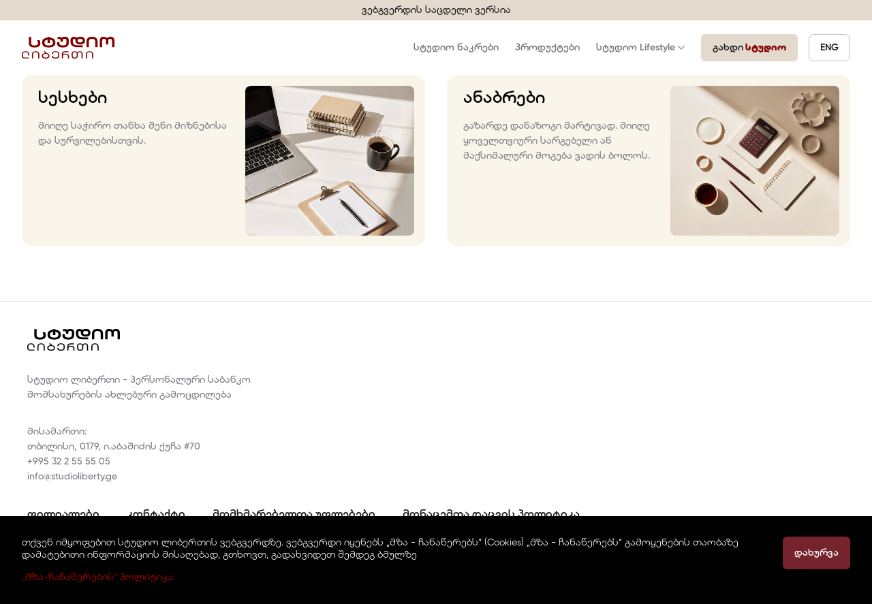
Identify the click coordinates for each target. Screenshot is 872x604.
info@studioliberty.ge (72, 476)
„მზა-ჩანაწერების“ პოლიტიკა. (98, 577)
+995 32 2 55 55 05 (68, 461)
